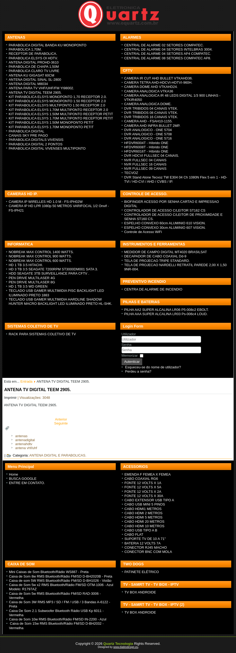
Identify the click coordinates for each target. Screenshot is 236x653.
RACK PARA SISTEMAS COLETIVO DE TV (42, 334)
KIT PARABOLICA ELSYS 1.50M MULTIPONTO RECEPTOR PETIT (61, 114)
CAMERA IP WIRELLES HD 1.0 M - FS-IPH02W (46, 202)
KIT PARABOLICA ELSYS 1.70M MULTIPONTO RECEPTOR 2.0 (58, 110)
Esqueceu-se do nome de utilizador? (153, 367)
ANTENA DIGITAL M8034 (28, 84)
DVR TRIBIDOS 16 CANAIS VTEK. (151, 117)
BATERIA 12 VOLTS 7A (142, 543)
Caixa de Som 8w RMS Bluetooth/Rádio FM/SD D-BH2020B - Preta (60, 576)
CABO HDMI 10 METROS (144, 526)
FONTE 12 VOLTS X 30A (143, 496)
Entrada (26, 381)
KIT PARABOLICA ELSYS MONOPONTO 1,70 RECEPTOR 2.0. (58, 97)
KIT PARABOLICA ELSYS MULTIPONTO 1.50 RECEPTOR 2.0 (57, 105)
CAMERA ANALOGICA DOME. (148, 104)
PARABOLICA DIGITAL (26, 131)
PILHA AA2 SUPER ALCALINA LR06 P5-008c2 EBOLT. (166, 310)
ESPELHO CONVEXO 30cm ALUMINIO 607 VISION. (165, 228)
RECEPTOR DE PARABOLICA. (33, 54)
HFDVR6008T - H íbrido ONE (146, 147)
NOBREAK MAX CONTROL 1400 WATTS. (41, 252)
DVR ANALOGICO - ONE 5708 (148, 134)
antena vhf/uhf (26, 448)
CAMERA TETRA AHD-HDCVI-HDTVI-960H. (158, 82)
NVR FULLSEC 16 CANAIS (145, 164)
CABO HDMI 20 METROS (144, 522)
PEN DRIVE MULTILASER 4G (32, 278)
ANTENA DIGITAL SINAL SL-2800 (35, 80)
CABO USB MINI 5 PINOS (144, 504)
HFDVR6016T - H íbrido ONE (146, 151)
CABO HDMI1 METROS (143, 509)
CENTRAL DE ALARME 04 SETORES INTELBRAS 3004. (168, 49)
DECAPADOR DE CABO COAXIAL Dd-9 (155, 256)
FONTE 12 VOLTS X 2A (142, 492)
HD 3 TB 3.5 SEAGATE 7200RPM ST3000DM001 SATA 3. (53, 269)
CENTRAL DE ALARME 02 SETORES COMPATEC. (164, 45)
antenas (21, 436)
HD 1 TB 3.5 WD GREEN (28, 286)
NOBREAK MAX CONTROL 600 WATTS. (40, 261)
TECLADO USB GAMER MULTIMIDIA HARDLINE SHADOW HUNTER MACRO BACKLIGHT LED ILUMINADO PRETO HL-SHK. (60, 301)
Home (13, 474)
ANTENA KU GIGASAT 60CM (31, 75)
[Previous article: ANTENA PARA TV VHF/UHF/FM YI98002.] (61, 419)
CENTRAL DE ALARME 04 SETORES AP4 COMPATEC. (167, 54)
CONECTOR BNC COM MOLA (148, 552)
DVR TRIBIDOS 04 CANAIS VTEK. (151, 108)
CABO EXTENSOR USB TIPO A (149, 500)
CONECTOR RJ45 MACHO (145, 547)
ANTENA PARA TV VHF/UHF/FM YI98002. (41, 88)
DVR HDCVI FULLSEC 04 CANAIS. (151, 156)
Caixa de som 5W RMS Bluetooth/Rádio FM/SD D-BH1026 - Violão (60, 581)
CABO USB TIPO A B (140, 530)
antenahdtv (23, 444)
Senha (127, 345)
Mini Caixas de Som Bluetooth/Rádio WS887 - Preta (49, 572)
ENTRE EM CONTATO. (27, 483)
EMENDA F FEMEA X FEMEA (147, 474)
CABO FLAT (133, 534)
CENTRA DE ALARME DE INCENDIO (153, 289)
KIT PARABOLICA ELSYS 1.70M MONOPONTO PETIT (51, 127)
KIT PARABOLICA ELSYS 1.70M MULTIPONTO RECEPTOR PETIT (61, 118)
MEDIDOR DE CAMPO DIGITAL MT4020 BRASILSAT (165, 252)
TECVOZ (131, 173)
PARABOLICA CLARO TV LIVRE (34, 71)
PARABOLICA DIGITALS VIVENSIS (36, 140)
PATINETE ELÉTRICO (141, 572)
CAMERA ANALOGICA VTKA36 (148, 91)
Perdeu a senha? (138, 371)
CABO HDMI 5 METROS (143, 517)
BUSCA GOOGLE (23, 479)
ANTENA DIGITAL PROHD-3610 (34, 62)
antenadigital (25, 440)
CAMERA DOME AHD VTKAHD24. (151, 87)
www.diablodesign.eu (125, 647)
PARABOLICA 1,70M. (25, 49)
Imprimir (11, 398)
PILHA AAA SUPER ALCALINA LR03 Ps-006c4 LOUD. (166, 314)
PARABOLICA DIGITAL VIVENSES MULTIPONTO (47, 148)
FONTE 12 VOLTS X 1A (142, 483)
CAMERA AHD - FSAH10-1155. (148, 121)
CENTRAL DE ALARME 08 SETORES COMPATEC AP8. (167, 58)
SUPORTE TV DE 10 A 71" (145, 539)
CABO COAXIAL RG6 (141, 479)
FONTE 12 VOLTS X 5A (142, 487)
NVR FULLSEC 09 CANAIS (145, 169)
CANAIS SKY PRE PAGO (28, 135)
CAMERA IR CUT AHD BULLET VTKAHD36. (158, 78)
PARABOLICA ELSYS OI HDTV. (33, 58)
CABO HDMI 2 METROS (143, 513)
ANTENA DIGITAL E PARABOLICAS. (57, 455)
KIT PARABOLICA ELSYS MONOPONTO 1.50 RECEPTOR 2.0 (57, 101)
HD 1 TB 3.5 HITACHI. (26, 265)
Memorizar (130, 355)
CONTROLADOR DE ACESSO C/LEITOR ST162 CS (165, 210)
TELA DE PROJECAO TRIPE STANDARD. (157, 261)
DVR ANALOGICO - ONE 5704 (148, 130)
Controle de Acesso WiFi (143, 232)
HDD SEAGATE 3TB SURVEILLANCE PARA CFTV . (49, 273)
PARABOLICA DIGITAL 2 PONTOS (36, 144)
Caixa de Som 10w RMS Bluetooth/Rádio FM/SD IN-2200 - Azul (57, 619)
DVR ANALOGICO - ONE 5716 (148, 138)
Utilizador (129, 334)
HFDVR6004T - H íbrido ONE (146, 143)
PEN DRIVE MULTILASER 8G (32, 282)
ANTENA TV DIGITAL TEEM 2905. (35, 93)
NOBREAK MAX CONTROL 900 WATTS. (40, 256)
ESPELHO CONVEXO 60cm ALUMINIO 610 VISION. (165, 223)
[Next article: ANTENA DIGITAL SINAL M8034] (61, 423)
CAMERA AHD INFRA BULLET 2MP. (152, 126)
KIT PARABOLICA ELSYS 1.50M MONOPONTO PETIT (51, 122)
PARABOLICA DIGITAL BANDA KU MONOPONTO (48, 45)
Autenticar (132, 362)
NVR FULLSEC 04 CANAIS (145, 160)
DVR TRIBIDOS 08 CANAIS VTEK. (151, 113)
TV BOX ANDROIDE (140, 592)
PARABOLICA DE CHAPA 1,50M (34, 67)
